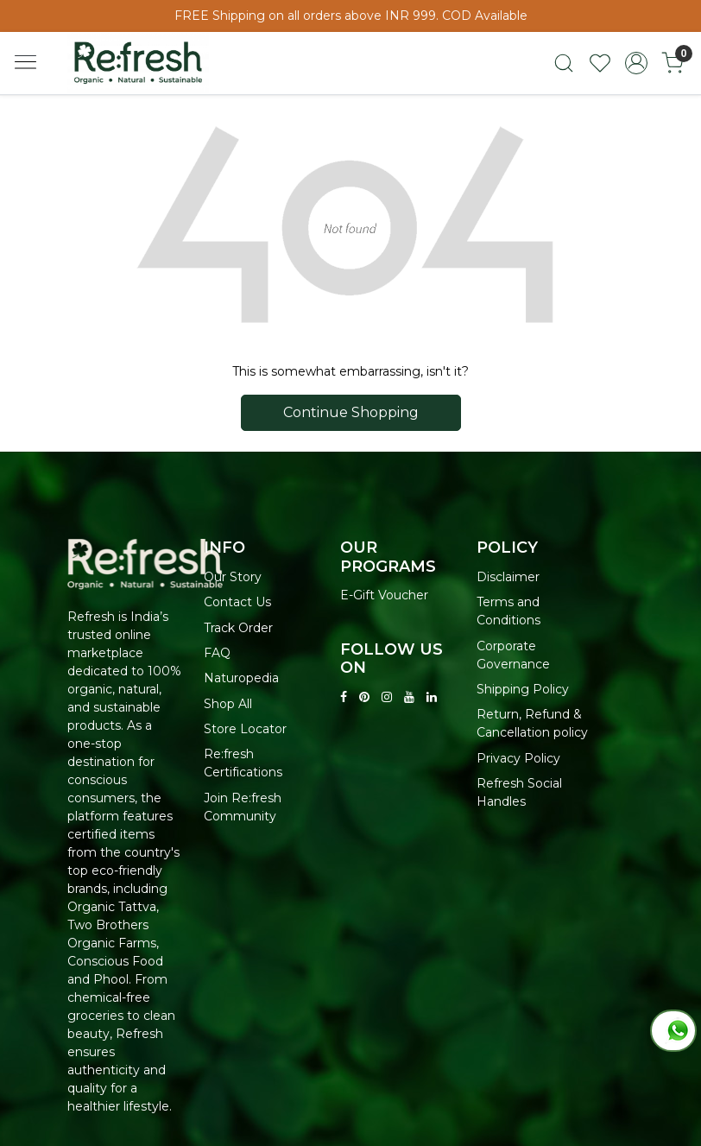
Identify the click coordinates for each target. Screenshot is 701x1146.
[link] (564, 63)
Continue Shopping (351, 412)
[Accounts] (636, 63)
